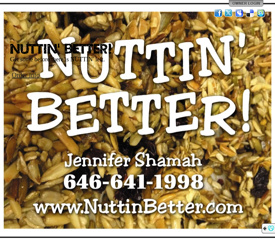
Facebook (218, 13)
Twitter (229, 13)
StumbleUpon (261, 13)
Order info (26, 75)
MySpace (239, 13)
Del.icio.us (250, 13)
